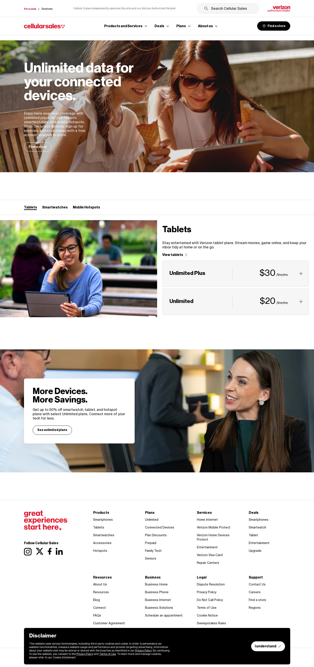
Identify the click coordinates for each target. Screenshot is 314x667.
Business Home (156, 584)
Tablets (30, 207)
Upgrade (255, 550)
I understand (268, 646)
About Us (100, 584)
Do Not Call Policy (210, 600)
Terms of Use (207, 607)
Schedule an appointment (164, 615)
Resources (101, 592)
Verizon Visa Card (210, 555)
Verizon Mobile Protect (213, 527)
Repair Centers (208, 563)
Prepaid (150, 543)
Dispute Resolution (211, 584)
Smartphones (103, 519)
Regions (255, 607)
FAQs (97, 615)
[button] (235, 273)
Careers (255, 592)
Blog (96, 600)
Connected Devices (159, 527)
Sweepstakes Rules (211, 623)
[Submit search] (206, 8)
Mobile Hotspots (86, 207)
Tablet (253, 535)
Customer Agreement (109, 623)
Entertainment (207, 547)
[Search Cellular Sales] (228, 8)
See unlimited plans (52, 430)
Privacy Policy (206, 592)
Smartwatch (257, 527)
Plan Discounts (156, 535)
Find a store (273, 26)
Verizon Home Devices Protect (213, 537)
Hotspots (100, 550)
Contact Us (257, 584)
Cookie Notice (207, 615)
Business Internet (158, 600)
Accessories (102, 543)
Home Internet (207, 519)
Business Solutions (159, 607)
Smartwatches (55, 207)
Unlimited (151, 519)
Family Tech (153, 550)
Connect (99, 607)
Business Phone (157, 592)
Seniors (150, 558)
